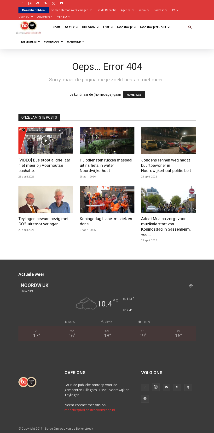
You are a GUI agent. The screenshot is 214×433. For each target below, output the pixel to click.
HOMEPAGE (134, 94)
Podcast (160, 10)
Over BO (25, 16)
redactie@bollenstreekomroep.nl (89, 410)
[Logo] (29, 27)
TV (175, 10)
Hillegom (90, 27)
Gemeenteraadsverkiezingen (71, 10)
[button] (190, 27)
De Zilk (71, 27)
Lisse (108, 27)
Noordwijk (126, 27)
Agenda (127, 10)
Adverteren (44, 16)
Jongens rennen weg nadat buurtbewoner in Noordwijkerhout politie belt (166, 165)
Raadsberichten (33, 10)
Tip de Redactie (106, 10)
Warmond (76, 41)
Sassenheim (30, 41)
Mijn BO (63, 16)
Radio (144, 10)
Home (56, 27)
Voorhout (53, 41)
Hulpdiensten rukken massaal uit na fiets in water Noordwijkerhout (106, 165)
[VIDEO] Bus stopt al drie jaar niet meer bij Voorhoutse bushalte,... (44, 165)
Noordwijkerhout (155, 27)
